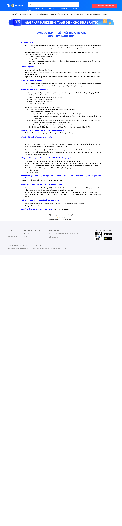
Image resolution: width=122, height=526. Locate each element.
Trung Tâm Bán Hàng (12, 236)
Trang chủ (14, 14)
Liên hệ (105, 14)
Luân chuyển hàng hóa (32, 10)
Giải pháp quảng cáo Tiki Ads (59, 14)
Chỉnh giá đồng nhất (62, 8)
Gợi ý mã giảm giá (74, 8)
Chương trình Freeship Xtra (33, 8)
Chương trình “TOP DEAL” (48, 8)
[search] (43, 3)
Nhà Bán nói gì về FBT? (77, 14)
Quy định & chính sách (93, 14)
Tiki (8, 233)
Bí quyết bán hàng (42, 14)
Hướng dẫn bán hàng (27, 14)
